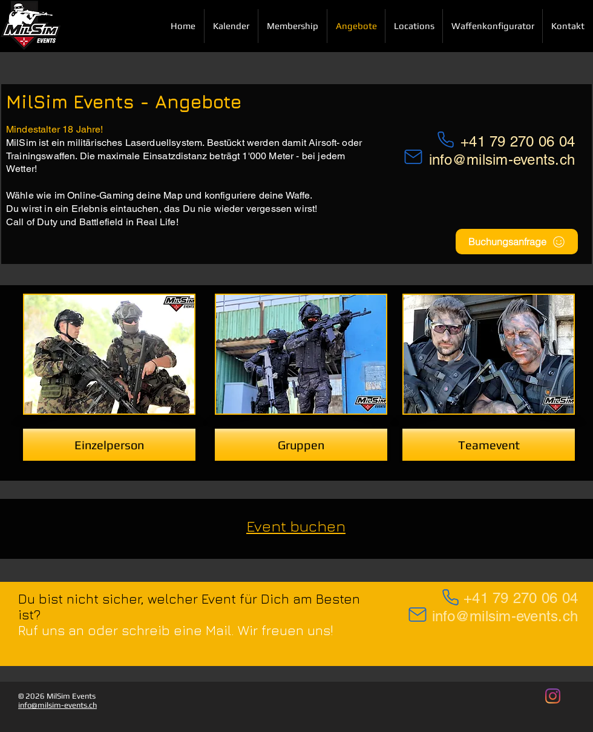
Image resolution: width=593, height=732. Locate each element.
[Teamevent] (488, 445)
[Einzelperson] (109, 445)
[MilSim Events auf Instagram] (552, 696)
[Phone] (450, 597)
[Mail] (417, 614)
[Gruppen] (301, 445)
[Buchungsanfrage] (517, 241)
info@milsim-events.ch (502, 159)
